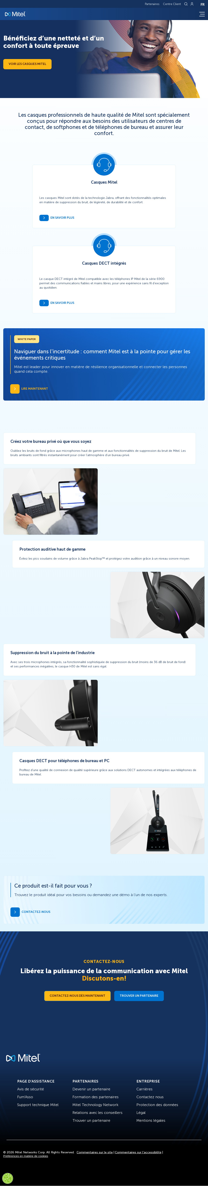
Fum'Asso (25, 1097)
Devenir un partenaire (91, 1089)
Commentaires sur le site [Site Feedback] (95, 1152)
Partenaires (152, 4)
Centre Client (172, 4)
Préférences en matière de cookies (25, 1156)
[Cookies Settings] (7, 1178)
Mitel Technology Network (95, 1105)
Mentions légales (150, 1120)
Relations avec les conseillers (97, 1112)
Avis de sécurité (30, 1089)
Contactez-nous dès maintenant (77, 996)
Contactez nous (150, 1097)
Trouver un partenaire (139, 996)
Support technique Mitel (38, 1105)
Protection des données (157, 1105)
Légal (141, 1112)
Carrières (144, 1089)
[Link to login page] (192, 4)
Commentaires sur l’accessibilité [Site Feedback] (138, 1152)
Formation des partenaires (95, 1097)
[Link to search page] (186, 4)
